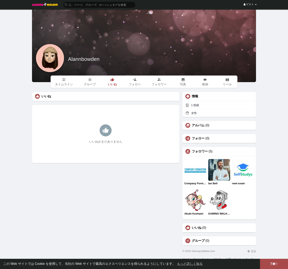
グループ (198, 240)
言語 (251, 251)
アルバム (198, 125)
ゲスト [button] (250, 4)
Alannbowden (84, 59)
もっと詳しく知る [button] (190, 263)
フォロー (198, 138)
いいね (196, 227)
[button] (99, 4)
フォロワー (200, 151)
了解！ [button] (274, 263)
